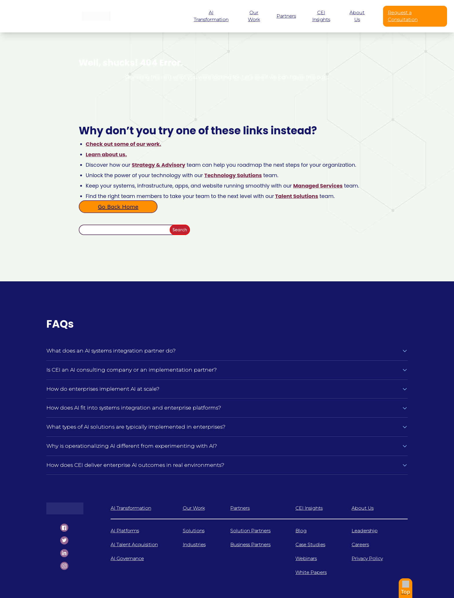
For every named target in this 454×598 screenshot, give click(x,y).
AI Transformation (131, 508)
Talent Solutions (296, 196)
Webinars (306, 558)
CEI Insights (309, 508)
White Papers (311, 572)
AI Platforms (125, 530)
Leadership (365, 530)
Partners (240, 508)
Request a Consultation (403, 16)
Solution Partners (250, 530)
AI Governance (127, 558)
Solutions (193, 530)
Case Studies (310, 544)
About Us (363, 508)
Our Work (194, 508)
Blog (301, 530)
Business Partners (250, 544)
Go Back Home (118, 206)
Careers (360, 544)
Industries (194, 544)
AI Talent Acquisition (134, 544)
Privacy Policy (367, 558)
